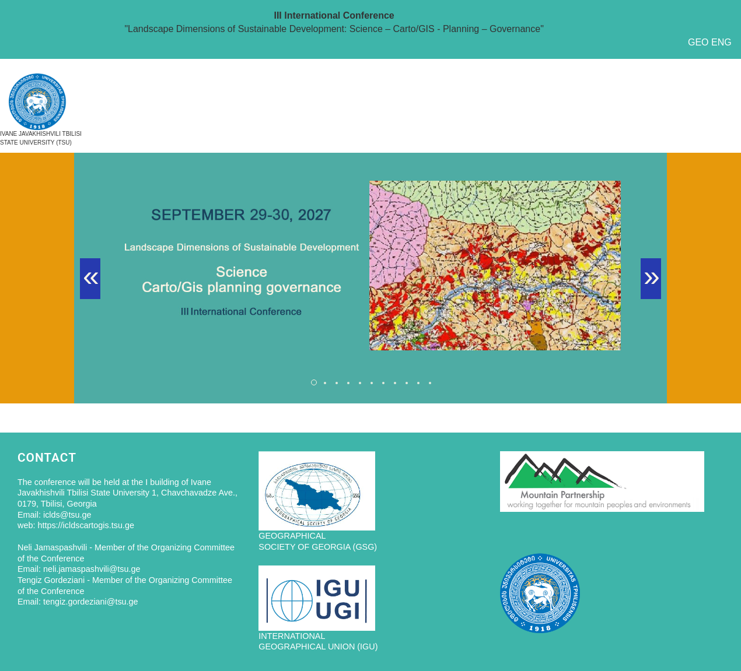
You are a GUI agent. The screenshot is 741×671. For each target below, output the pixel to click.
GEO (698, 42)
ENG (721, 42)
